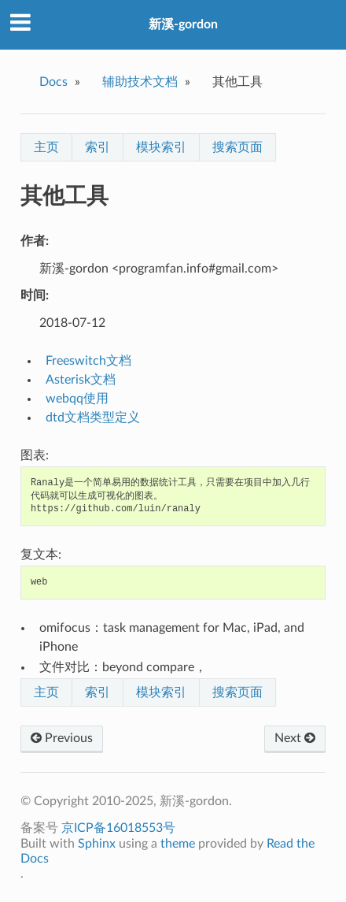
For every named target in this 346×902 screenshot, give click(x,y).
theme (177, 843)
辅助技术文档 (140, 82)
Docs (53, 82)
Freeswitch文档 (88, 360)
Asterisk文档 (81, 379)
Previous (62, 738)
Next (294, 738)
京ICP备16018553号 (118, 828)
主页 (46, 147)
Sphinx (97, 843)
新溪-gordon (183, 24)
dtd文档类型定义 (93, 417)
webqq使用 (77, 398)
